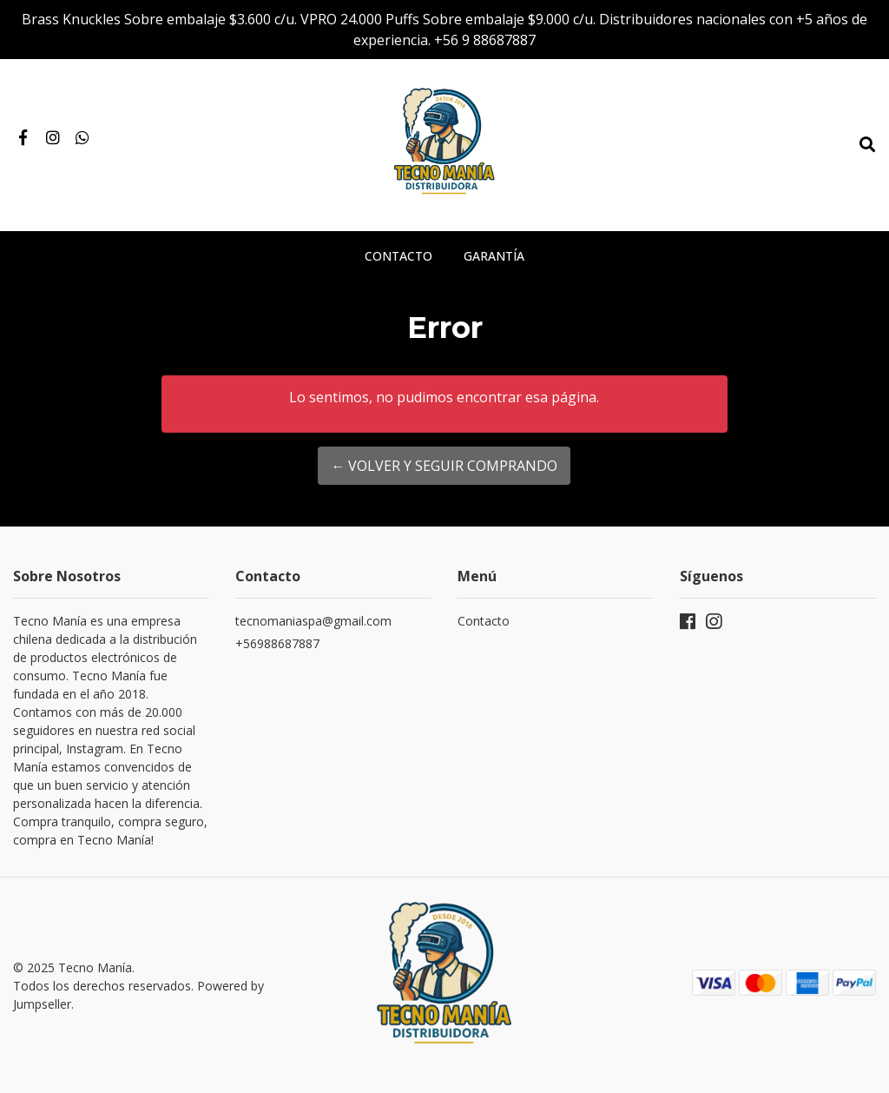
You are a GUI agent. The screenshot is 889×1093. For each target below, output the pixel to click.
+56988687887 (277, 643)
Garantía (494, 256)
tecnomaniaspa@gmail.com (313, 621)
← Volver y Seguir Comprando (444, 465)
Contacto (398, 256)
